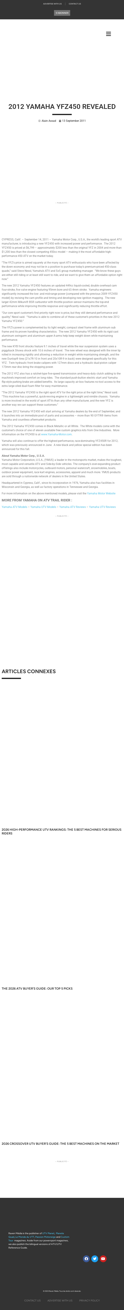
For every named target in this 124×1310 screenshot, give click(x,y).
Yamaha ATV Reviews (72, 507)
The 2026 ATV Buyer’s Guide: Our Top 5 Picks (37, 988)
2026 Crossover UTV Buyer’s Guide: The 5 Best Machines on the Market (60, 1144)
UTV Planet (48, 1233)
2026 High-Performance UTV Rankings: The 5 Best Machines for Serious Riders (61, 831)
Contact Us (75, 4)
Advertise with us (52, 4)
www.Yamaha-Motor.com (56, 434)
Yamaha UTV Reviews (102, 507)
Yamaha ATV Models (14, 507)
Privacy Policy (89, 1300)
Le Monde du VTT (24, 1237)
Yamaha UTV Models (43, 507)
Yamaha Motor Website (101, 493)
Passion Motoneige (45, 1237)
